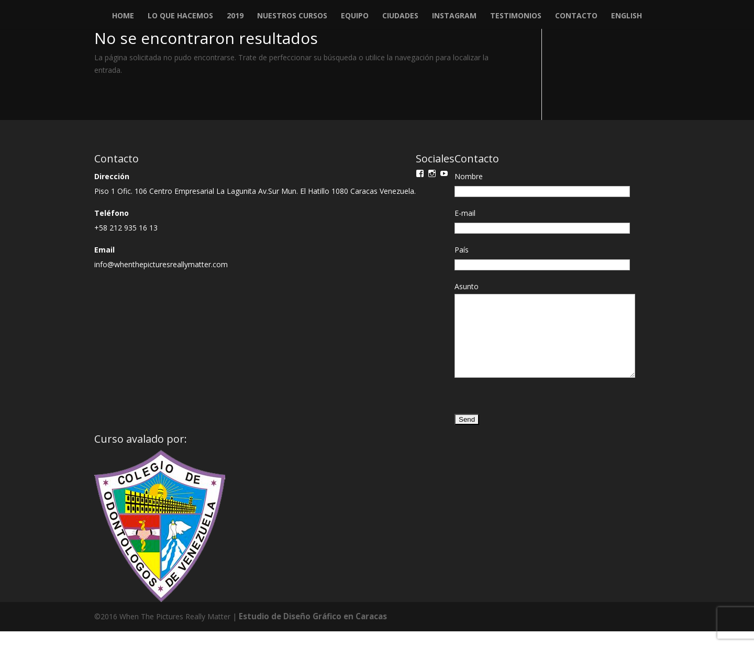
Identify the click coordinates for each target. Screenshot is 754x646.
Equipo (355, 16)
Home (123, 16)
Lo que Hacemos (180, 16)
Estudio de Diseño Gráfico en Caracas (309, 632)
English (626, 16)
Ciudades (400, 16)
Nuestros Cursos (292, 16)
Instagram (454, 16)
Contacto (576, 16)
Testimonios (515, 16)
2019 (235, 16)
